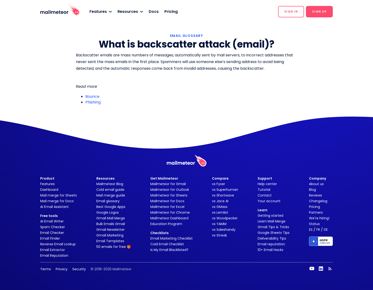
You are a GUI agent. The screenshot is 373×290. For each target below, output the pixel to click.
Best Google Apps (110, 206)
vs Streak (219, 235)
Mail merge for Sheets (58, 195)
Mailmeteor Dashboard (169, 218)
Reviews (315, 195)
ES (311, 229)
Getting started (270, 215)
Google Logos (107, 212)
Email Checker (52, 232)
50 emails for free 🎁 (113, 246)
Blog (312, 189)
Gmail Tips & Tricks (273, 227)
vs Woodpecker (225, 218)
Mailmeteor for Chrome (170, 212)
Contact (265, 195)
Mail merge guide (110, 195)
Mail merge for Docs (57, 201)
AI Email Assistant (54, 206)
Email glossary (108, 201)
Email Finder (50, 238)
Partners (316, 212)
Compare (220, 178)
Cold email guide (110, 189)
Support (265, 178)
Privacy (62, 269)
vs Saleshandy (224, 229)
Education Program (166, 223)
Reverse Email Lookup (58, 244)
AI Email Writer (52, 221)
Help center (267, 184)
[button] (100, 12)
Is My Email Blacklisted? (169, 249)
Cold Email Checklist (167, 244)
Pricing (171, 11)
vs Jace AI (220, 201)
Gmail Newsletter (110, 229)
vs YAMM (219, 223)
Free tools (49, 215)
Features (47, 184)
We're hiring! (319, 218)
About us (316, 184)
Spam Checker (52, 227)
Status (314, 223)
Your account (269, 201)
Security (79, 269)
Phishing (93, 102)
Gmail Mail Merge (110, 218)
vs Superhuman (225, 189)
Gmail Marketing (109, 235)
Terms (45, 269)
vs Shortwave (223, 195)
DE (326, 229)
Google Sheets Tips (274, 232)
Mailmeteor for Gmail (168, 184)
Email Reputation (54, 255)
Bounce (92, 96)
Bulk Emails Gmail (110, 223)
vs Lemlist (220, 212)
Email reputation (271, 244)
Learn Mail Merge (271, 221)
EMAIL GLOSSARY (186, 35)
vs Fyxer (218, 184)
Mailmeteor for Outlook (169, 189)
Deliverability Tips (272, 238)
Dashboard (49, 189)
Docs (154, 11)
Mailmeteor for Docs (167, 201)
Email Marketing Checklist (171, 238)
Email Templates (110, 241)
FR (318, 229)
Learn (262, 210)
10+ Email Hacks (270, 249)
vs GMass (219, 206)
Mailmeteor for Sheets (168, 195)
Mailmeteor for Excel (167, 206)
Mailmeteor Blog (109, 184)
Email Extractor (52, 249)
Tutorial (264, 189)
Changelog (318, 201)
